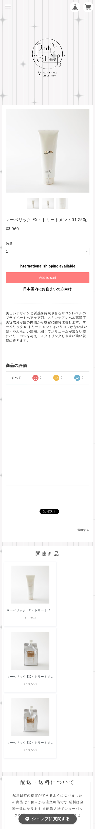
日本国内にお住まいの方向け (47, 289)
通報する (83, 530)
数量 (9, 243)
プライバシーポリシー (47, 792)
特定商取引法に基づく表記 (47, 799)
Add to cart (47, 278)
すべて (16, 378)
